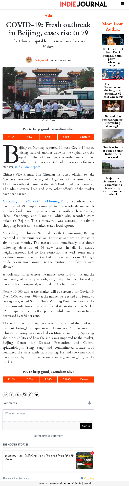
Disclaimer (53, 480)
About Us (42, 480)
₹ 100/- (66, 137)
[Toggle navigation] (122, 3)
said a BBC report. (27, 167)
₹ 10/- (11, 137)
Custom (85, 137)
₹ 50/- (48, 137)
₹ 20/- (30, 137)
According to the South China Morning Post (35, 201)
